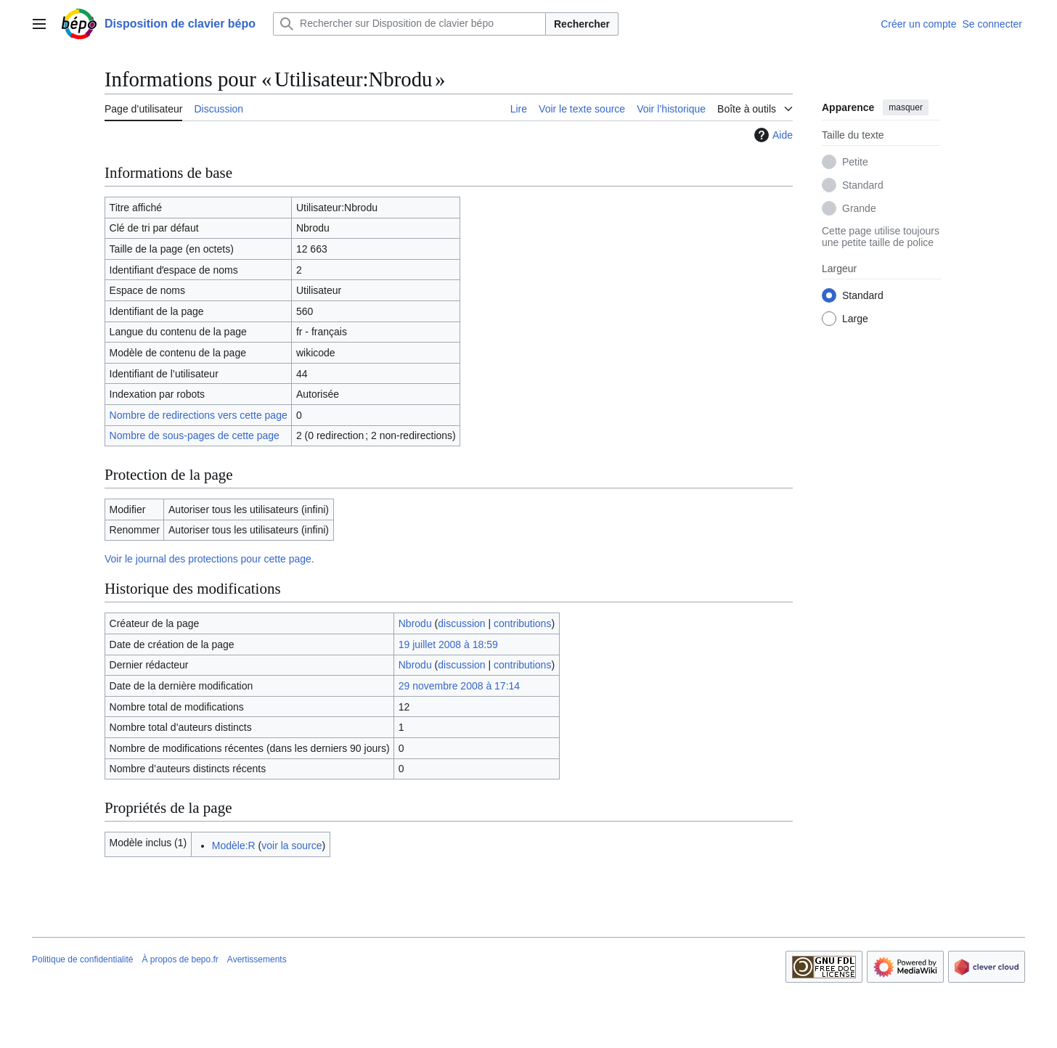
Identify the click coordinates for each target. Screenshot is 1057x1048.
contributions (522, 623)
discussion (461, 623)
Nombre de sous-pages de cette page (194, 435)
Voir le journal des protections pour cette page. (209, 559)
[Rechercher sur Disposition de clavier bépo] (409, 24)
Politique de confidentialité (82, 959)
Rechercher (582, 24)
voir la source (291, 845)
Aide (772, 135)
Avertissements (257, 959)
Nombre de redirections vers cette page (198, 415)
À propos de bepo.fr (180, 959)
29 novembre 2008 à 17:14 (459, 686)
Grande (859, 208)
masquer (906, 107)
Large (855, 318)
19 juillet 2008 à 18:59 (448, 644)
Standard (862, 185)
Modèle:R (234, 845)
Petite (855, 162)
